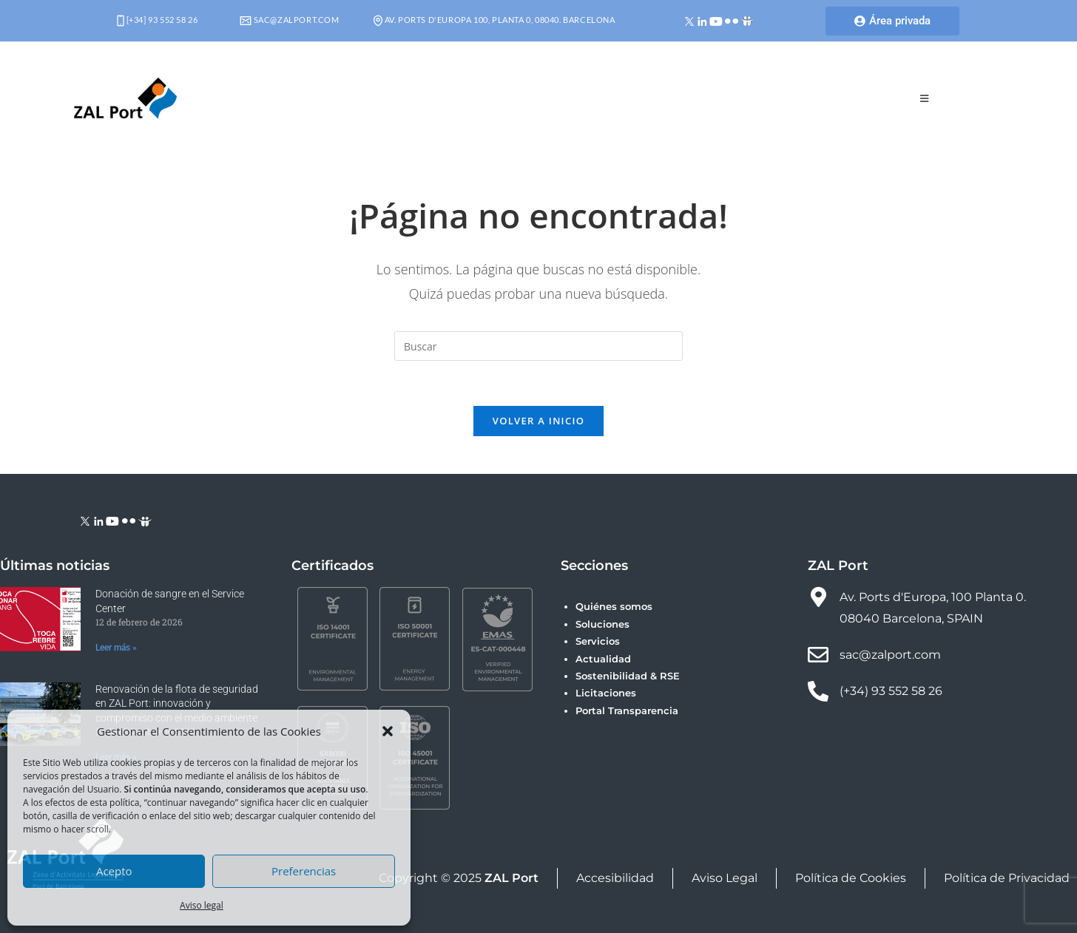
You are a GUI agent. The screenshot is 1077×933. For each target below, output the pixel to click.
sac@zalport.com (290, 19)
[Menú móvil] (924, 98)
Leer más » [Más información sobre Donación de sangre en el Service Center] (116, 647)
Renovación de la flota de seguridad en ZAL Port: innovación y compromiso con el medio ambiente (176, 703)
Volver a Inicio (538, 420)
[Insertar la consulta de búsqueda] (538, 346)
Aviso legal (201, 905)
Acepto (114, 871)
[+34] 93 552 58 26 (157, 19)
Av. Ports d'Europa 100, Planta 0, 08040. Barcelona (494, 19)
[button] (387, 731)
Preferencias (303, 871)
